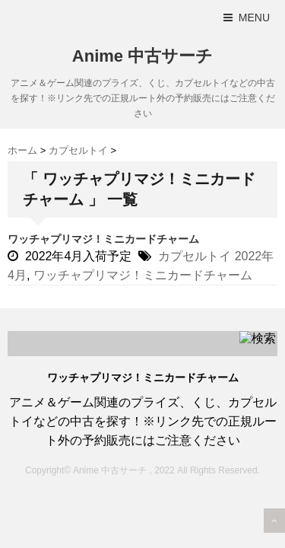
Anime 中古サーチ (142, 55)
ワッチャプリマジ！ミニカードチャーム (103, 239)
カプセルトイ (194, 256)
